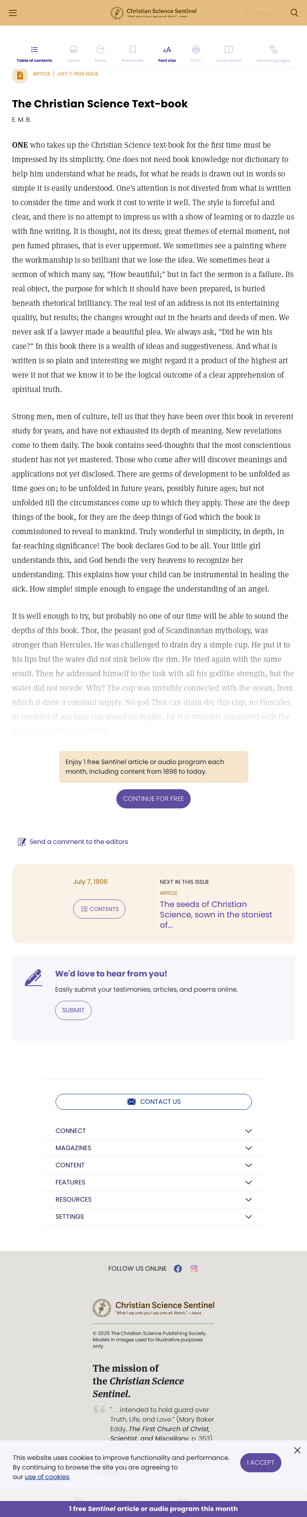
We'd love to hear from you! (111, 973)
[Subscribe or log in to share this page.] (101, 54)
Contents (99, 909)
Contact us (154, 1102)
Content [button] (70, 1165)
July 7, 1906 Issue (77, 73)
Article (41, 73)
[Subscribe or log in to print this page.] (196, 54)
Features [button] (70, 1182)
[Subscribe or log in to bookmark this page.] (132, 54)
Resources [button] (74, 1199)
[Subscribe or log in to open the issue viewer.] (228, 54)
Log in (262, 13)
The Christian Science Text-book (100, 104)
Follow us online (137, 1268)
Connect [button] (71, 1130)
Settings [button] (70, 1216)
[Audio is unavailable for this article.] (74, 54)
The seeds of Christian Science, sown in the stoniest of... (216, 915)
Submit (73, 1010)
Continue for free (153, 798)
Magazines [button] (73, 1148)
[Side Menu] (12, 13)
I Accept (261, 1462)
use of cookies (47, 1476)
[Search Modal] (294, 13)
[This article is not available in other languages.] (273, 54)
